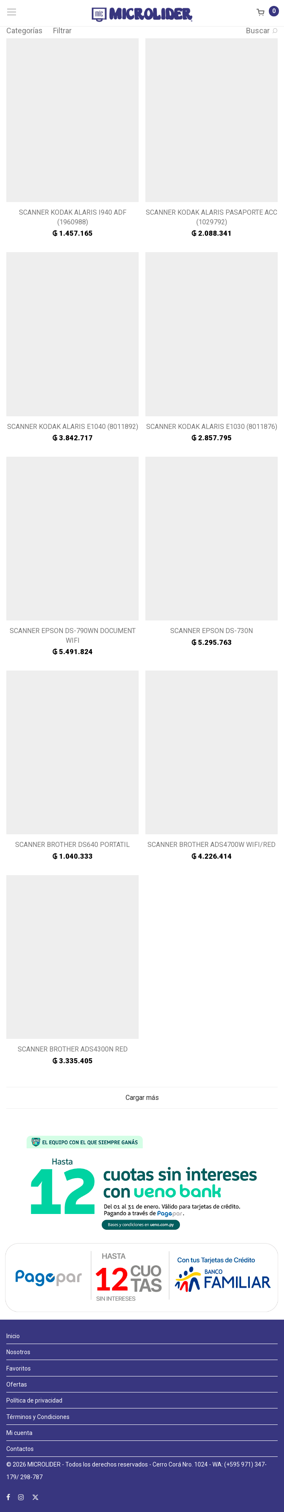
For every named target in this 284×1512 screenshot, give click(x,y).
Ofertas (16, 1384)
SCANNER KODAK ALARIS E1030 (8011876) (211, 427)
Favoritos (18, 1368)
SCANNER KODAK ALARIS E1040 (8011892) (72, 427)
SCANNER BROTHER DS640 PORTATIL (72, 845)
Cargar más (142, 1098)
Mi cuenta (19, 1432)
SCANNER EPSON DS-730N (211, 631)
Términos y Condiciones (38, 1417)
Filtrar (62, 30)
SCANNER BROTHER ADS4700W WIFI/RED (211, 845)
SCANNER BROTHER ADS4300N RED (73, 1049)
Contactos (20, 1448)
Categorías (24, 30)
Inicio (13, 1336)
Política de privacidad (34, 1400)
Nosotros (18, 1352)
